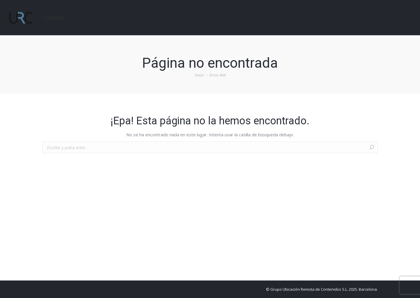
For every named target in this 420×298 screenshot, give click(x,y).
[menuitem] (53, 17)
